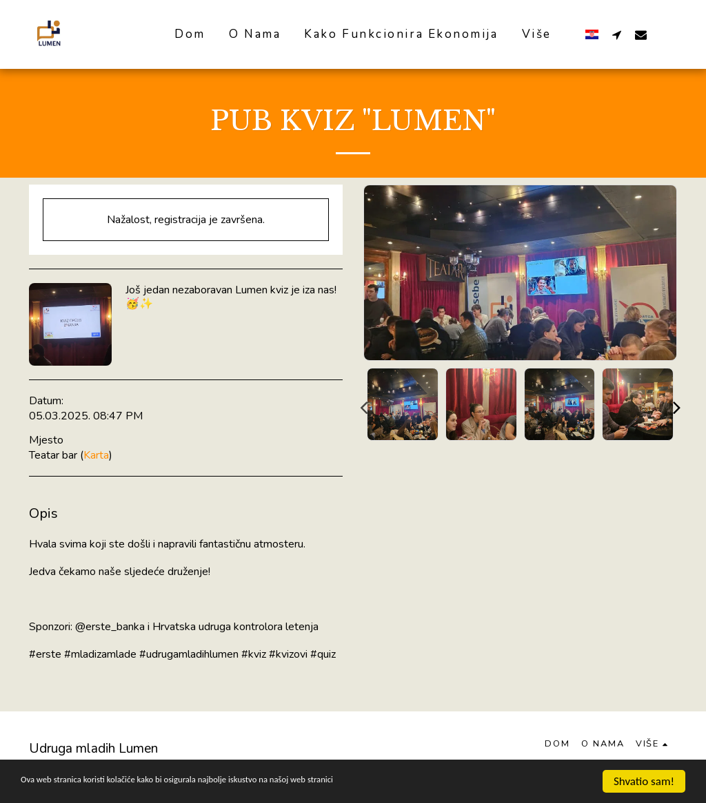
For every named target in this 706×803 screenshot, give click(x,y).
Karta (96, 455)
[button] (616, 34)
